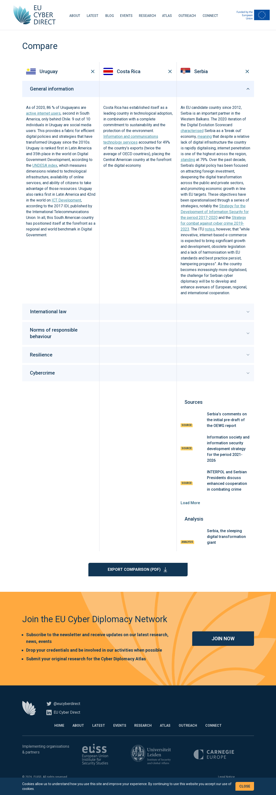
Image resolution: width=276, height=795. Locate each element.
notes (210, 230)
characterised (192, 131)
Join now (223, 639)
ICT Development (66, 201)
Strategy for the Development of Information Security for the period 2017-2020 (215, 213)
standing (188, 160)
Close (244, 786)
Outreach (188, 15)
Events (127, 15)
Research (148, 15)
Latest (93, 15)
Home (58, 726)
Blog (110, 15)
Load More (190, 503)
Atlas (168, 15)
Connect (211, 15)
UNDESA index (44, 166)
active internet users (43, 114)
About (76, 15)
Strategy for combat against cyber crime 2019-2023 (213, 224)
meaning (205, 137)
